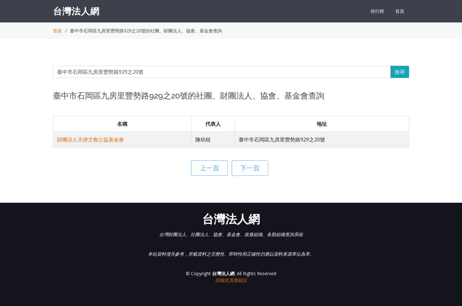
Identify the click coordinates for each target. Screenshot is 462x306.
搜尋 (400, 71)
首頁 (399, 11)
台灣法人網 (76, 11)
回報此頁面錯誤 (231, 280)
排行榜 (377, 11)
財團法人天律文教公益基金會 (90, 139)
